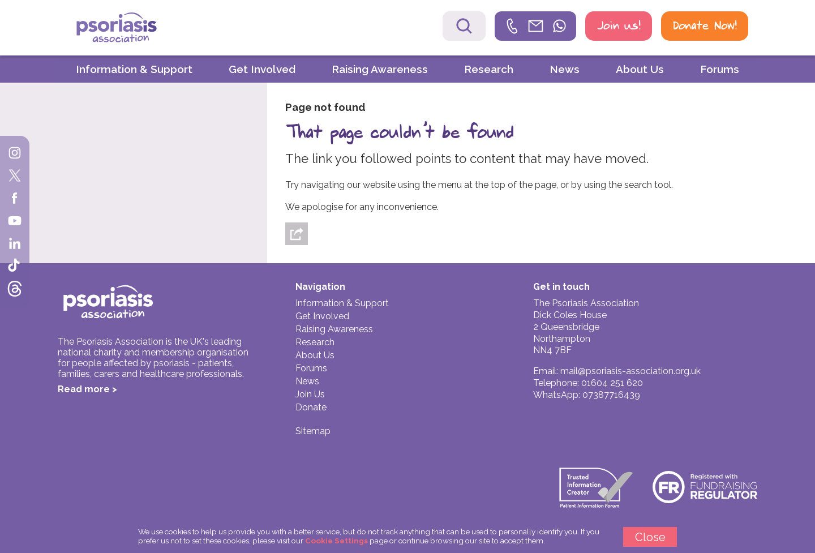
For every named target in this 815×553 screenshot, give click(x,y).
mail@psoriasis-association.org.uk (630, 371)
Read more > (87, 389)
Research (488, 69)
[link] (535, 26)
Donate (311, 407)
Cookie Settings (336, 540)
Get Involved (262, 69)
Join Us (310, 394)
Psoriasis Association (141, 29)
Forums (719, 69)
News (565, 69)
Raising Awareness (380, 69)
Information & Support (134, 69)
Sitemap (313, 431)
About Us (640, 69)
